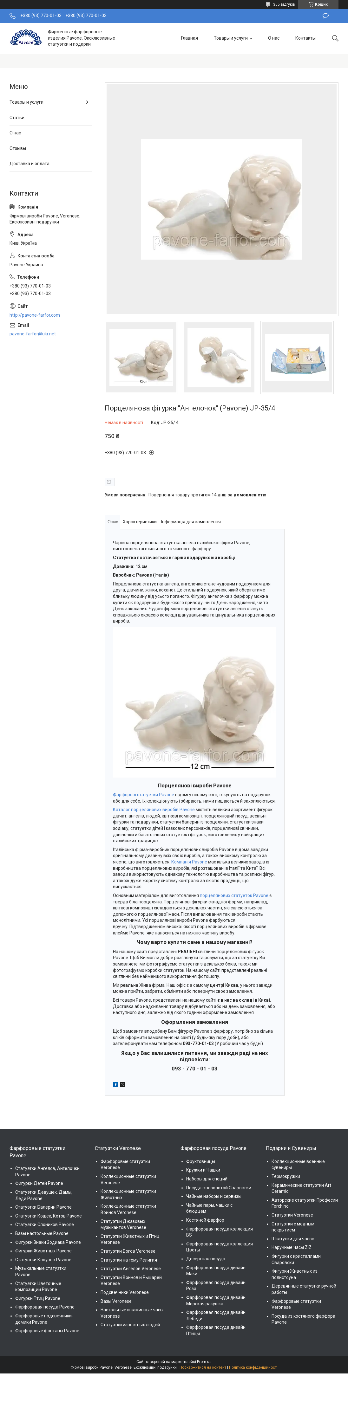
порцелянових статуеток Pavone (234, 895)
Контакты (305, 38)
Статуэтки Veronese (292, 1215)
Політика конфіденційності (253, 1367)
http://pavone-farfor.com (35, 315)
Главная (189, 38)
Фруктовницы (200, 1161)
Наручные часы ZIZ (292, 1247)
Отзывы (18, 148)
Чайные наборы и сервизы (213, 1196)
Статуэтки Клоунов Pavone (43, 1259)
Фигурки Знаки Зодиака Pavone (48, 1242)
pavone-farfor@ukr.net (33, 333)
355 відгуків (284, 4)
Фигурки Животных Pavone (43, 1250)
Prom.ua (204, 1362)
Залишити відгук (326, 16)
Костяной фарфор (205, 1220)
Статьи (17, 117)
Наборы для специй (206, 1178)
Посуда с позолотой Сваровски (218, 1187)
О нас (273, 38)
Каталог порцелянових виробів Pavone (154, 809)
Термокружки (286, 1176)
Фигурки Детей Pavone (39, 1183)
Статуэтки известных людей (130, 1324)
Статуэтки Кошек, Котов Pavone (48, 1215)
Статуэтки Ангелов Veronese (131, 1268)
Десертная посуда (205, 1258)
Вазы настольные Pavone (42, 1233)
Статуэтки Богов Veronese (128, 1251)
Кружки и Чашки (203, 1170)
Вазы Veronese (116, 1301)
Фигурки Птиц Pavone (37, 1298)
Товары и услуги (231, 38)
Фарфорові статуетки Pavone (143, 794)
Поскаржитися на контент (203, 1367)
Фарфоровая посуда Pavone (45, 1306)
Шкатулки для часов (293, 1238)
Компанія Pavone (189, 861)
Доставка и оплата (29, 163)
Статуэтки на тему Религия (129, 1260)
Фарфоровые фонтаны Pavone (47, 1330)
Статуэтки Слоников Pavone (44, 1224)
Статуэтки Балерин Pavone (43, 1207)
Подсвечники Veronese (125, 1292)
